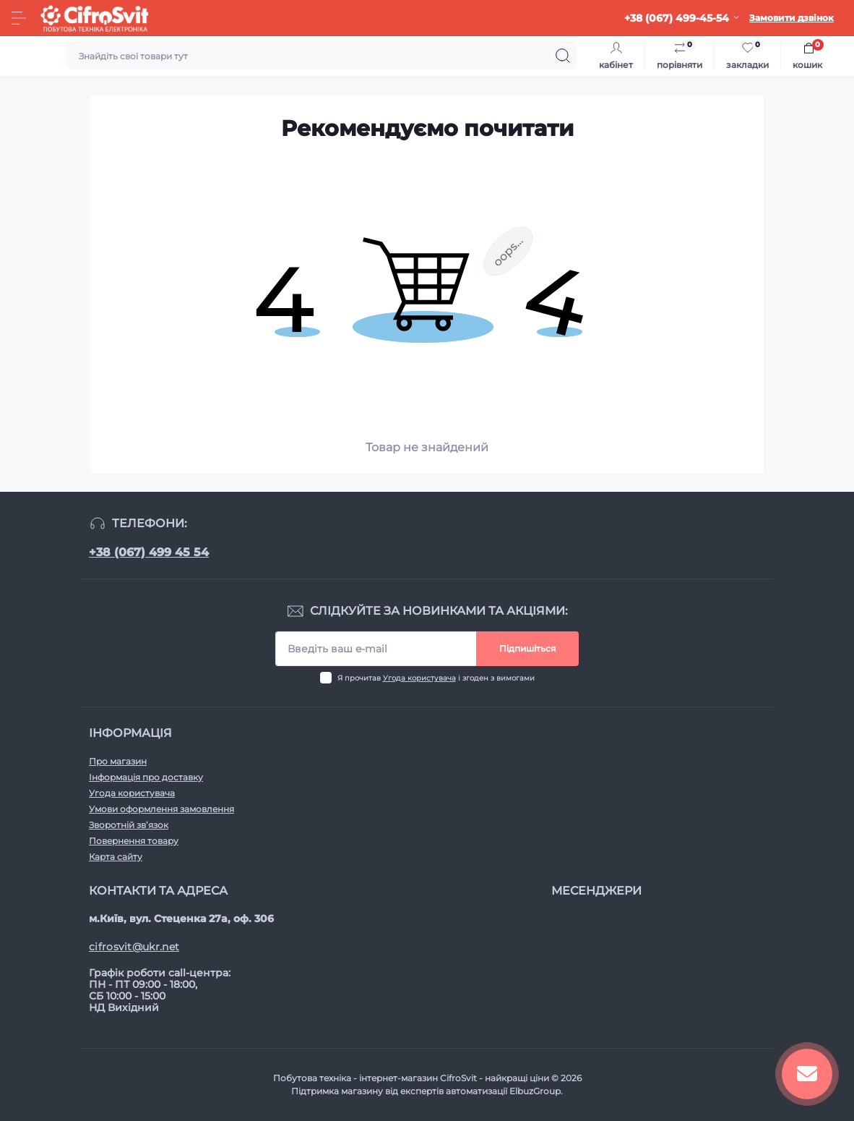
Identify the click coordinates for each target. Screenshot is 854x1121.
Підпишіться (527, 648)
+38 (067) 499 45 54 (149, 552)
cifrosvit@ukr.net (134, 946)
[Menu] (19, 18)
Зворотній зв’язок (128, 824)
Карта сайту (115, 856)
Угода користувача (419, 678)
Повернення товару (133, 840)
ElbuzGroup (535, 1091)
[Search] (563, 55)
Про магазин (118, 761)
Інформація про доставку (146, 777)
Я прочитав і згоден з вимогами (436, 678)
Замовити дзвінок (791, 17)
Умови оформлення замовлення (161, 809)
